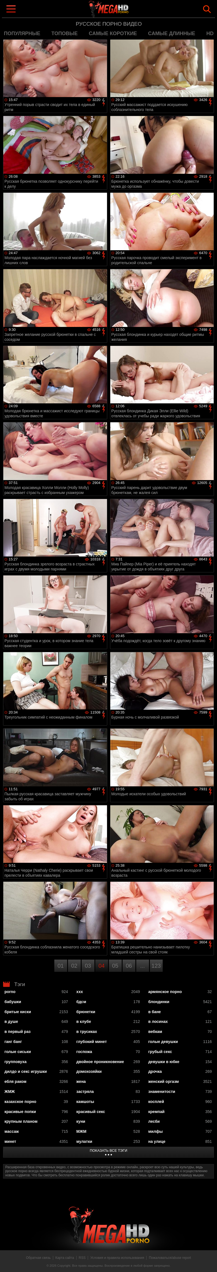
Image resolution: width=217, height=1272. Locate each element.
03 (88, 966)
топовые (65, 33)
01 (60, 966)
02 (74, 966)
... (142, 966)
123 (156, 966)
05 (115, 966)
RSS (82, 1258)
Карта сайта (64, 1258)
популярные (22, 33)
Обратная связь (38, 1258)
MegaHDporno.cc (120, 9)
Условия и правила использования (117, 1258)
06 (129, 966)
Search (207, 9)
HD (210, 33)
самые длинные (171, 33)
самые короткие (113, 33)
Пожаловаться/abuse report (170, 1258)
